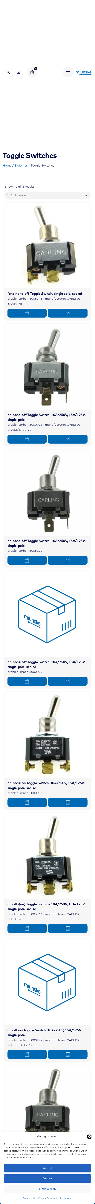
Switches (21, 165)
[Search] (8, 72)
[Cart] (32, 72)
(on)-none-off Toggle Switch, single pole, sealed (44, 294)
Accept (47, 1168)
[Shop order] (47, 195)
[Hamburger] (68, 72)
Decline (47, 1178)
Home (7, 165)
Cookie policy (29, 1198)
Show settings (47, 1188)
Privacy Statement (48, 1198)
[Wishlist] (18, 72)
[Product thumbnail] (47, 245)
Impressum (66, 1198)
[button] (89, 1136)
